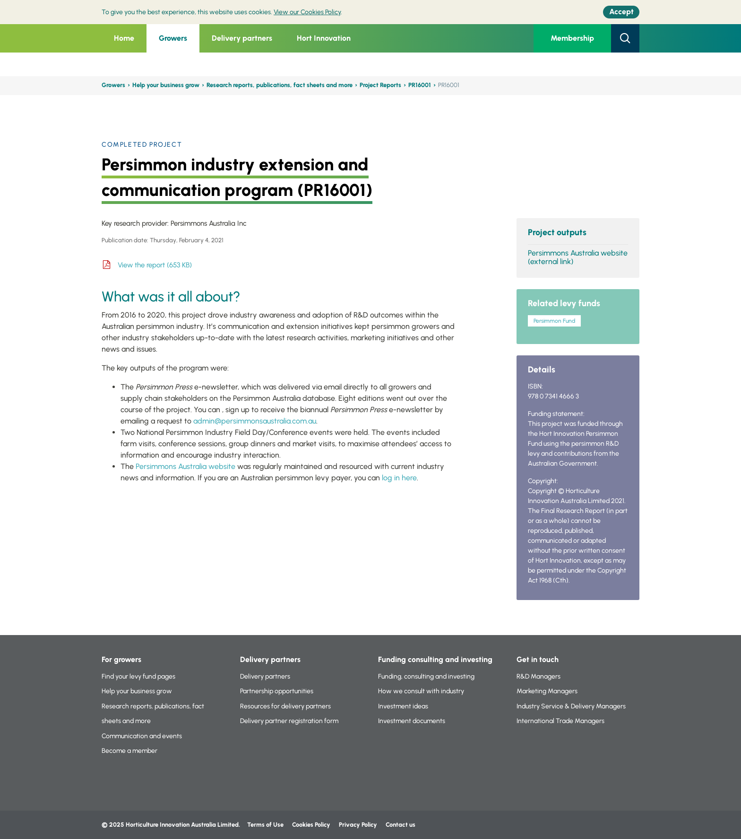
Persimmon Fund (554, 321)
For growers (121, 659)
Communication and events (142, 736)
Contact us (400, 824)
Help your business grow (165, 84)
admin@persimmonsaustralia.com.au (254, 420)
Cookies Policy (311, 824)
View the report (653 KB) (155, 265)
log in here (399, 477)
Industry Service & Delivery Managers (571, 706)
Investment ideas (403, 706)
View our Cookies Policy (307, 12)
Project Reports (380, 84)
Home (124, 38)
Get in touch (538, 659)
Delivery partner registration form (289, 721)
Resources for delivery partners (285, 706)
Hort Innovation (324, 38)
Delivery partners (242, 38)
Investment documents (411, 721)
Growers (173, 38)
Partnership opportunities (276, 691)
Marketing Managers (547, 691)
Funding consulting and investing (435, 659)
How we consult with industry (421, 691)
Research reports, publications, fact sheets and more (280, 84)
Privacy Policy (359, 824)
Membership (572, 38)
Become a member (129, 751)
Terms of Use (265, 824)
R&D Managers (538, 676)
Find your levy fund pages (138, 676)
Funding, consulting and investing (426, 676)
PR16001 (419, 84)
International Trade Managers (560, 721)
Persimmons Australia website (185, 466)
